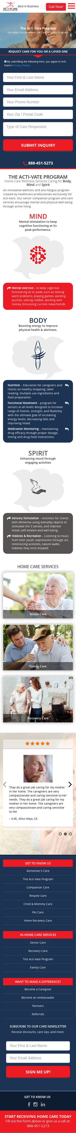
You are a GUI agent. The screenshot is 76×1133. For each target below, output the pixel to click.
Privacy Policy (21, 65)
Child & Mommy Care (38, 904)
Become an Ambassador (37, 997)
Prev (5, 785)
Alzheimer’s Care (38, 871)
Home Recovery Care (38, 920)
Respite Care (38, 896)
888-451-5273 (38, 163)
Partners (38, 1006)
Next (71, 785)
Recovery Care (38, 951)
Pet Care (38, 912)
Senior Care (38, 942)
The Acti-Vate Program (38, 879)
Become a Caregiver (38, 989)
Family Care (38, 967)
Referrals (38, 1014)
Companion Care (38, 887)
